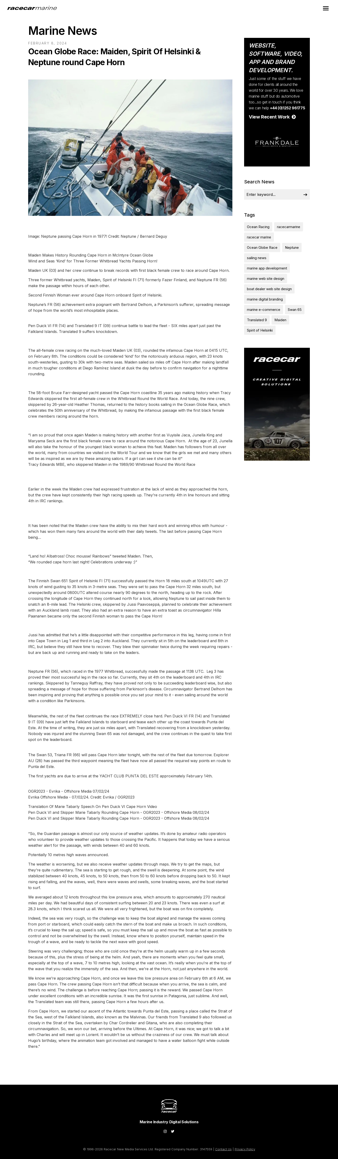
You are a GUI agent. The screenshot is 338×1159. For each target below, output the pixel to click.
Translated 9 (257, 320)
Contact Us (223, 1149)
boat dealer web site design (269, 289)
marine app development (267, 268)
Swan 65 (295, 309)
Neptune (292, 247)
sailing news (256, 258)
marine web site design (265, 278)
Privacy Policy (245, 1149)
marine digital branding (265, 299)
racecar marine (259, 237)
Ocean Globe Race (262, 247)
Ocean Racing (258, 227)
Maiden (280, 320)
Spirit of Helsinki (260, 330)
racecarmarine (288, 227)
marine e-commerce (263, 309)
